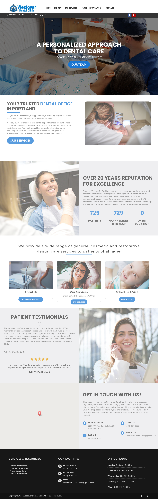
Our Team (58, 8)
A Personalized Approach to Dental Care (79, 54)
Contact (109, 8)
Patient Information (91, 8)
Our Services (71, 8)
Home (48, 8)
